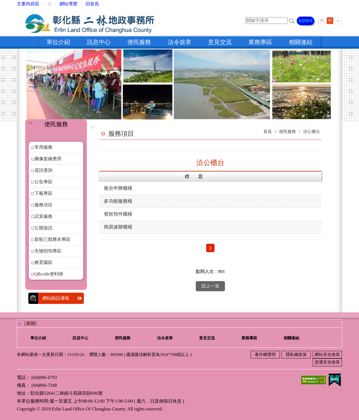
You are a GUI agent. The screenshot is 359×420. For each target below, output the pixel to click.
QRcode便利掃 (48, 274)
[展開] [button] (30, 323)
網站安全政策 (327, 354)
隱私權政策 (296, 354)
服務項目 (43, 204)
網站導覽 (68, 3)
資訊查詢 (43, 170)
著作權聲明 (265, 354)
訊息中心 (99, 42)
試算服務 (43, 216)
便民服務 (139, 42)
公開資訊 (43, 228)
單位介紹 (58, 42)
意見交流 (220, 42)
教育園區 (43, 262)
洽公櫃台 (311, 131)
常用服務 (43, 147)
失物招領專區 (47, 251)
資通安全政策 (327, 362)
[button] (292, 20)
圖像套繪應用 (47, 158)
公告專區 (43, 181)
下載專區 (43, 193)
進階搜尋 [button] (305, 21)
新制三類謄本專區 (52, 239)
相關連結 (300, 42)
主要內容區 (28, 3)
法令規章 (179, 42)
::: (49, 3)
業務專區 (260, 42)
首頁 (267, 131)
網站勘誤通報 (63, 298)
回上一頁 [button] (210, 286)
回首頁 (92, 3)
